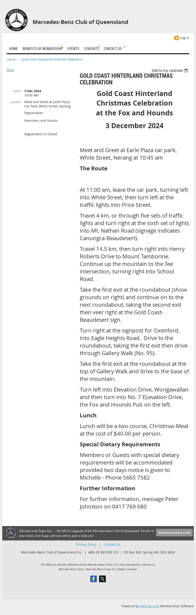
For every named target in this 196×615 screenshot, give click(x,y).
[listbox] (170, 70)
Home (11, 59)
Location (15, 102)
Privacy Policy (86, 544)
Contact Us (112, 544)
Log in (184, 38)
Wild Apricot (149, 606)
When (17, 91)
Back (10, 70)
